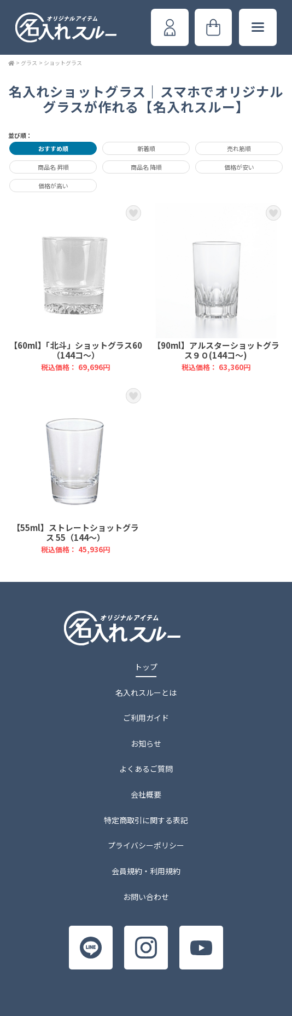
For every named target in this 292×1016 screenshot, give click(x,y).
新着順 (146, 148)
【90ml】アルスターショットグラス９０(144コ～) (216, 287)
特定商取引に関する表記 (146, 820)
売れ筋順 (239, 148)
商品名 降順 (146, 167)
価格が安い (239, 167)
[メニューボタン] (257, 27)
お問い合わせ (146, 896)
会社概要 (146, 794)
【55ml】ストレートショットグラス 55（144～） (75, 470)
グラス (29, 63)
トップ (146, 666)
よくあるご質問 (146, 768)
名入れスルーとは (146, 692)
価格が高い (53, 185)
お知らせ (146, 743)
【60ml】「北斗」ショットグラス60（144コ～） (75, 287)
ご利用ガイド (146, 717)
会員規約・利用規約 (146, 870)
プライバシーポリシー (146, 845)
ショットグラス (63, 63)
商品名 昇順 (53, 167)
